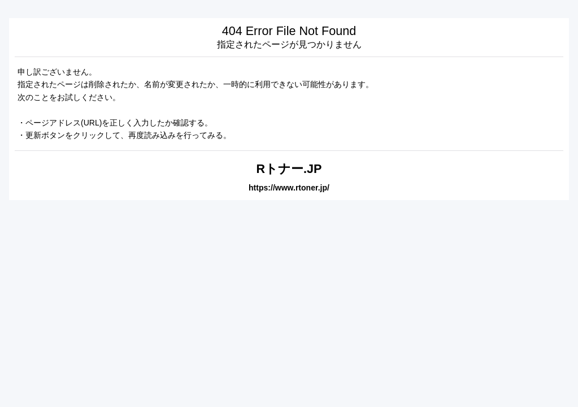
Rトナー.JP (288, 169)
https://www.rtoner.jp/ (289, 187)
